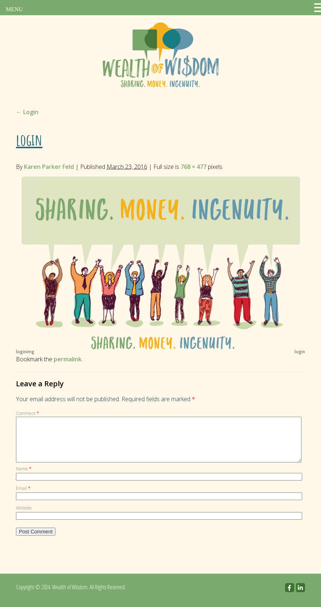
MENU (14, 9)
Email (23, 497)
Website (24, 517)
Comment (27, 413)
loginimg (25, 352)
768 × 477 (193, 167)
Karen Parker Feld (49, 167)
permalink (68, 359)
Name (24, 477)
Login (27, 112)
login (300, 352)
